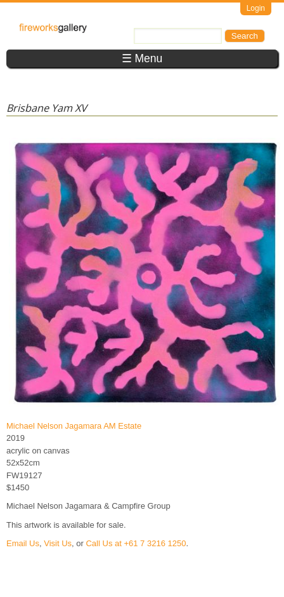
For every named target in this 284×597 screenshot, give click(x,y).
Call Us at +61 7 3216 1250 (136, 543)
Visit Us (58, 543)
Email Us (22, 543)
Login (256, 8)
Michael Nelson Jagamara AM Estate (73, 426)
